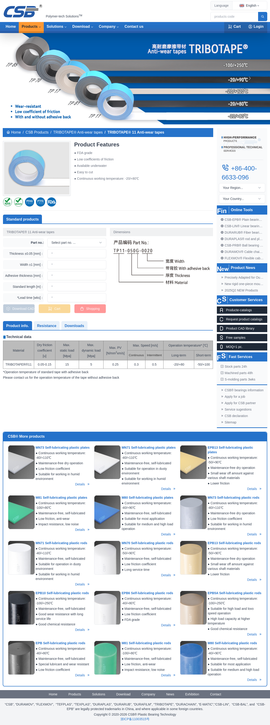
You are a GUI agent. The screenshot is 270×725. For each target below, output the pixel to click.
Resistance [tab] (47, 326)
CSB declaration (234, 416)
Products (30, 26)
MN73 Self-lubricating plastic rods (233, 497)
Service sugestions (236, 409)
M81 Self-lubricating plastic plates (61, 497)
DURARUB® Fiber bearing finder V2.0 (244, 232)
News (170, 694)
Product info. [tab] (17, 326)
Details (82, 484)
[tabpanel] (108, 357)
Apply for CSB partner (238, 403)
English (248, 5)
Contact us (134, 26)
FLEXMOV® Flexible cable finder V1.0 (244, 258)
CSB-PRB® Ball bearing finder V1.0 (244, 245)
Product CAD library (235, 328)
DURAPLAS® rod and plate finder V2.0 (244, 239)
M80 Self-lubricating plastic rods (232, 643)
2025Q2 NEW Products (239, 290)
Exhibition (192, 694)
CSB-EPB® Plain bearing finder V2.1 (244, 219)
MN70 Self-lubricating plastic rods (147, 543)
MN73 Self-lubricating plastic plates (63, 447)
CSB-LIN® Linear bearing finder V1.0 (244, 226)
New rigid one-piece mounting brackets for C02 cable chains (244, 284)
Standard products (22, 219)
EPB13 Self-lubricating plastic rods (234, 543)
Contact (215, 694)
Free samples (231, 337)
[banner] (135, 118)
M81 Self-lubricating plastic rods (146, 643)
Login (256, 26)
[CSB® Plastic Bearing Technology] (23, 11)
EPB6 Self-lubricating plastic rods (147, 593)
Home (11, 26)
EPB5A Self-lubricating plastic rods (234, 593)
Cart (234, 26)
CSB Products (37, 132)
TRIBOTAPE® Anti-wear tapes (78, 132)
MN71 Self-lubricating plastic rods (61, 543)
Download (81, 26)
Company (107, 26)
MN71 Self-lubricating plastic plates (149, 447)
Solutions (55, 26)
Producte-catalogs (234, 310)
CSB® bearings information (242, 390)
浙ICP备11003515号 (135, 719)
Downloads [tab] (74, 326)
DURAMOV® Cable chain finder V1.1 (244, 252)
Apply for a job (233, 396)
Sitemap (228, 422)
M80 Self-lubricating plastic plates (147, 497)
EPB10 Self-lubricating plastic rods (62, 593)
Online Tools (242, 210)
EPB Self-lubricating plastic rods (60, 643)
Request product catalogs (239, 319)
